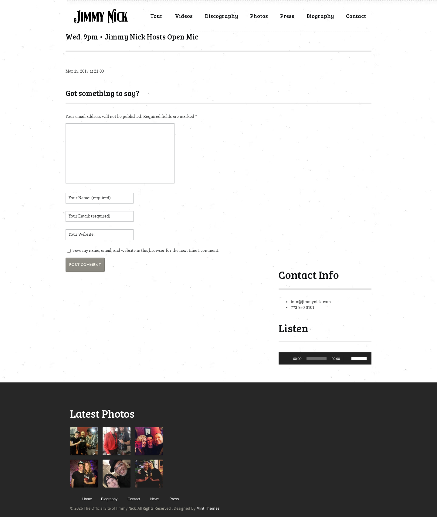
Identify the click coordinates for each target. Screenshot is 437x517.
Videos (184, 15)
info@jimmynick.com (311, 302)
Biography (320, 15)
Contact (356, 15)
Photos (259, 15)
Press (287, 15)
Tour (156, 15)
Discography (221, 15)
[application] (325, 358)
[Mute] (347, 358)
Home (87, 499)
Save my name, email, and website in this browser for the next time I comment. (146, 250)
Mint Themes (207, 508)
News (154, 499)
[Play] (286, 358)
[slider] (317, 358)
